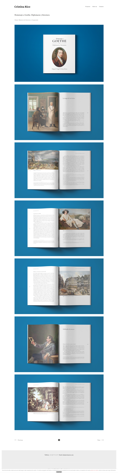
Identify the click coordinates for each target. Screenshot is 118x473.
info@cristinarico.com (68, 455)
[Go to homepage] (22, 7)
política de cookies (94, 470)
